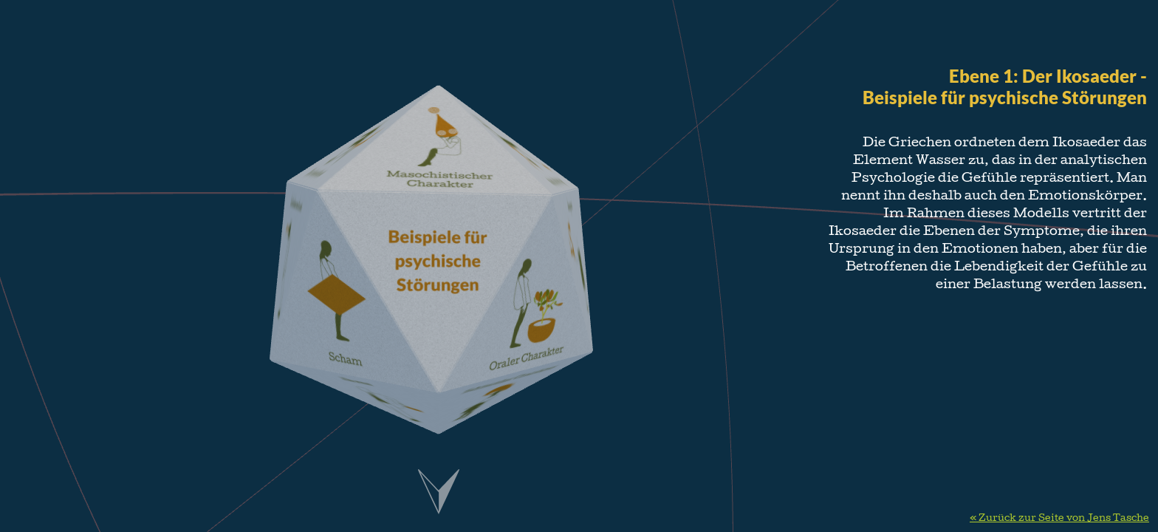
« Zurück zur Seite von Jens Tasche (1059, 518)
